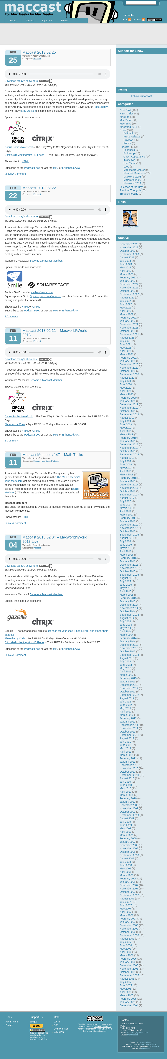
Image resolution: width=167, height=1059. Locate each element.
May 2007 (125, 908)
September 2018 (129, 454)
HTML (25, 161)
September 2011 (129, 734)
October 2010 (127, 771)
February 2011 (128, 758)
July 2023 (125, 260)
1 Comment (11, 316)
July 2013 (125, 661)
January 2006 (127, 962)
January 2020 (127, 401)
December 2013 (129, 644)
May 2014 (125, 628)
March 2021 (126, 354)
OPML (36, 306)
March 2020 (126, 394)
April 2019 (125, 431)
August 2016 (127, 537)
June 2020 (126, 384)
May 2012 (125, 708)
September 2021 (129, 334)
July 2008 (125, 861)
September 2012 (129, 694)
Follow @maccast (141, 96)
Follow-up (129, 153)
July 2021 (125, 340)
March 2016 (126, 554)
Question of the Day (131, 186)
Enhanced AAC (71, 167)
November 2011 (129, 728)
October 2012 (127, 691)
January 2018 (127, 481)
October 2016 (127, 531)
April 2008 (125, 871)
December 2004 (129, 1005)
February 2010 (128, 798)
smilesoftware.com (42, 292)
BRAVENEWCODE (148, 1044)
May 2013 (125, 668)
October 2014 (127, 611)
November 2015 (129, 568)
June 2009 (126, 825)
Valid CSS (59, 1032)
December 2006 (129, 925)
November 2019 (129, 407)
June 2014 (126, 624)
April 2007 (125, 911)
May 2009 (125, 828)
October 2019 (127, 411)
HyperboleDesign (146, 1042)
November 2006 (129, 928)
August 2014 (127, 618)
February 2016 (128, 557)
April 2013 (125, 671)
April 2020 (125, 391)
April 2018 (125, 471)
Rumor (127, 143)
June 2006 (126, 945)
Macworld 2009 (132, 179)
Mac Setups (126, 120)
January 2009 (127, 841)
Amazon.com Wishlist (38, 1039)
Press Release (131, 136)
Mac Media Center (134, 169)
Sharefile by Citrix (15, 424)
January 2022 (127, 320)
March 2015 (126, 594)
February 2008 (128, 878)
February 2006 (128, 958)
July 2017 (125, 501)
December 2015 (129, 564)
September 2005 (129, 975)
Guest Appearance (134, 156)
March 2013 (126, 674)
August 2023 (127, 257)
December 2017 (129, 484)
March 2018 (126, 474)
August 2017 (127, 497)
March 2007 (126, 915)
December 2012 (129, 684)
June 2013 (126, 664)
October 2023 (127, 250)
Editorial (128, 133)
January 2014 (127, 641)
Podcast (30, 20)
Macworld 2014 (132, 183)
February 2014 (128, 638)
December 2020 (129, 364)
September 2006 (129, 935)
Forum (64, 20)
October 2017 (127, 491)
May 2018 (125, 467)
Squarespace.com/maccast (45, 296)
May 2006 (125, 948)
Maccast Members (134, 173)
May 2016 (125, 547)
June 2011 (126, 744)
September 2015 (129, 574)
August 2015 (127, 578)
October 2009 (127, 811)
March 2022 (126, 314)
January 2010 (127, 801)
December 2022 (129, 284)
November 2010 (129, 768)
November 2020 (129, 367)
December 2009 (129, 805)
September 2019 (129, 414)
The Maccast (84, 1024)
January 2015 (127, 601)
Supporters (47, 20)
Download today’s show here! (22, 80)
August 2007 (127, 898)
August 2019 (127, 417)
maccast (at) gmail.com (137, 1032)
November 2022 (129, 287)
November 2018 (129, 447)
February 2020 (128, 397)
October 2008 (127, 851)
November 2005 (129, 968)
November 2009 (129, 808)
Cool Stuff (125, 110)
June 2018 (126, 464)
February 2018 (128, 477)
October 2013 (127, 651)
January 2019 (127, 441)
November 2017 (129, 487)
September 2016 (129, 534)
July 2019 (125, 421)
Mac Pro (124, 116)
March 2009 (126, 835)
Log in (57, 1021)
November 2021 (129, 327)
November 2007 (129, 888)
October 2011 (127, 731)
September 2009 (129, 815)
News (123, 130)
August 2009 (127, 818)
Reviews (128, 139)
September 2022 (129, 294)
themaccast (132, 1035)
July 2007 (125, 901)
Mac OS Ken (28, 110)
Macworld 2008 (132, 176)
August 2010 (127, 778)
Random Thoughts (130, 190)
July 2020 (125, 381)
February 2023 (128, 277)
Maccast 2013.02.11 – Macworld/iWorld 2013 (54, 333)
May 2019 (125, 427)
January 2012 (127, 721)
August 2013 (127, 658)
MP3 (56, 167)
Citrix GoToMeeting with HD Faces (24, 154)
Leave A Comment (15, 173)
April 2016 (125, 551)
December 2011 (129, 724)
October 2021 (127, 330)
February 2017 (128, 517)
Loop (126, 166)
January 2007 (127, 921)
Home (13, 20)
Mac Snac (125, 123)
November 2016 (129, 527)
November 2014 (129, 608)
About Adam (12, 1021)
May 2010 (125, 788)
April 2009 (125, 831)
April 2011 (125, 751)
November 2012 (129, 688)
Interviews (129, 159)
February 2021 (128, 357)
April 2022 (125, 310)
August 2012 (127, 698)
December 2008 (129, 845)
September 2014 (129, 614)
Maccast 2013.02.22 (39, 188)
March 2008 (126, 875)
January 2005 (127, 1002)
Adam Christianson (101, 1024)
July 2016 (125, 541)
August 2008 (127, 858)
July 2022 (125, 300)
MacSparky (101, 106)
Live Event (129, 163)
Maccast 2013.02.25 (39, 52)
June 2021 (126, 344)
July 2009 (125, 821)
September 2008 (129, 855)
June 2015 (126, 584)
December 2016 (129, 524)
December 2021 (129, 324)
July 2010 (125, 781)
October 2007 (127, 891)
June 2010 (126, 785)
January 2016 (127, 561)
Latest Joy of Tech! (130, 226)
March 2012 (126, 714)
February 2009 (128, 838)
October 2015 (127, 571)
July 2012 (125, 701)
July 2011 (125, 741)
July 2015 (125, 581)
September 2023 (129, 254)
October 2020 (127, 371)
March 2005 (126, 995)
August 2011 (127, 738)
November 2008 (129, 848)
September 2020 (129, 374)
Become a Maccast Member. (46, 260)
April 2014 (125, 631)
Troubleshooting (129, 193)
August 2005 (127, 978)
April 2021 (125, 350)
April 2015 (125, 591)
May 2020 (125, 387)
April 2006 (125, 951)
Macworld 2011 (128, 126)
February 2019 (128, 437)
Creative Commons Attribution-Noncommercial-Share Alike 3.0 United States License (95, 1028)
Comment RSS (61, 1028)
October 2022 (127, 290)
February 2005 (128, 998)
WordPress (156, 1046)
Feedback (129, 149)
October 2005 (127, 972)
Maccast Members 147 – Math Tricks (52, 455)
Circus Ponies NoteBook (19, 147)
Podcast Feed (32, 167)
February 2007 (128, 918)
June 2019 (126, 424)
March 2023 (126, 274)
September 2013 (129, 654)
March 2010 (126, 795)
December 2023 (129, 244)
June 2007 (126, 905)
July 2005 (125, 982)
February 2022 (128, 317)
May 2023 (125, 267)
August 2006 (127, 938)
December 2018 (129, 444)
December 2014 (129, 604)
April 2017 (125, 511)
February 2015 (128, 598)
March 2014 (126, 634)
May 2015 (125, 588)
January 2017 (127, 521)
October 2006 (127, 931)
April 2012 (125, 711)
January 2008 (127, 881)
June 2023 (126, 264)
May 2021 (125, 347)
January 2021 (127, 360)
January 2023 (127, 280)
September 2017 (129, 494)
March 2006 (126, 955)
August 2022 (127, 297)
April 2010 (125, 791)
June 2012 (126, 704)
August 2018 (127, 457)
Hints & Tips (127, 113)
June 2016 (126, 544)
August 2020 (127, 377)
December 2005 (129, 965)
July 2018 (125, 461)
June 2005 (126, 985)
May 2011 (125, 748)
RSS (56, 1025)
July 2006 (125, 941)
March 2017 (126, 514)
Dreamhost (145, 1048)
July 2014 (125, 621)
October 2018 (127, 451)
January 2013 (127, 681)
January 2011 (127, 761)
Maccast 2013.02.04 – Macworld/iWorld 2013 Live (54, 539)
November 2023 (129, 247)
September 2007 (129, 895)
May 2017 (125, 507)
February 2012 (128, 718)
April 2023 (125, 270)
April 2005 (125, 992)
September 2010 (129, 775)
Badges (9, 1025)
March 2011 (126, 754)
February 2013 (128, 678)
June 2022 (126, 304)
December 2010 (129, 765)
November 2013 (129, 648)
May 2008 (125, 868)
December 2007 (129, 885)
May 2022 (125, 307)
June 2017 (126, 504)
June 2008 (126, 865)
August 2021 (127, 337)
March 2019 (126, 434)
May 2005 (125, 988)
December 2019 (129, 404)
